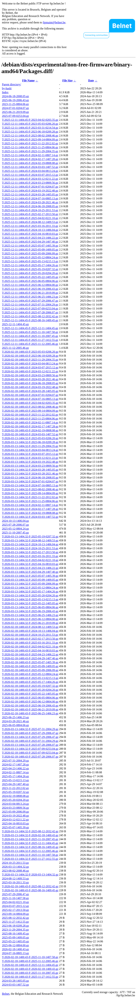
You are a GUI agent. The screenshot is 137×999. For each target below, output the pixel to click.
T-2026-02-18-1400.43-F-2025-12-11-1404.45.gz (30, 964)
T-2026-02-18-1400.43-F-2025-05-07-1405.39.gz (30, 662)
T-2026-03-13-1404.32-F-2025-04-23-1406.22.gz (30, 567)
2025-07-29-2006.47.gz (15, 894)
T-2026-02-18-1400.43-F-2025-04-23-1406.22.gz (30, 654)
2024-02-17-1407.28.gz (15, 764)
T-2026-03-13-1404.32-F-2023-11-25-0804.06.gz (30, 501)
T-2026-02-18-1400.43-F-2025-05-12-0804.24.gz (30, 674)
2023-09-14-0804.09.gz (15, 913)
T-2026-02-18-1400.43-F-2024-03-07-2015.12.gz (30, 367)
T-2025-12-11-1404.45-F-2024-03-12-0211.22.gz (30, 178)
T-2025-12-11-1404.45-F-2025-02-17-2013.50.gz (30, 214)
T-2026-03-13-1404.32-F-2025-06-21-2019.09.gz (30, 622)
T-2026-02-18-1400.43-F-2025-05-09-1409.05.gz (30, 666)
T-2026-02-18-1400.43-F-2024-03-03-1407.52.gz (30, 434)
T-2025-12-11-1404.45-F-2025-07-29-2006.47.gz (30, 300)
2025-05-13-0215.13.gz (15, 780)
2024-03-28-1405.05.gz (15, 980)
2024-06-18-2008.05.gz (15, 96)
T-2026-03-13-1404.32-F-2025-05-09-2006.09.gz (30, 583)
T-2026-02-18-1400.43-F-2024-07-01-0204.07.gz (30, 394)
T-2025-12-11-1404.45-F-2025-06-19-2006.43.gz (30, 288)
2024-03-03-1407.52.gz (15, 984)
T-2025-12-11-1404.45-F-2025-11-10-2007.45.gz (30, 336)
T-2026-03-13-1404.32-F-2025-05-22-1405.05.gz (30, 603)
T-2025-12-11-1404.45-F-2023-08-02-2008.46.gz (30, 135)
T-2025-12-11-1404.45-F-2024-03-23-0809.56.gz (30, 182)
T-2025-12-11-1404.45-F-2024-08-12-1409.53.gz (30, 222)
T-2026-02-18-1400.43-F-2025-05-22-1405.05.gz (30, 693)
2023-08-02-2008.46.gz (15, 870)
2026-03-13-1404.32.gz (15, 866)
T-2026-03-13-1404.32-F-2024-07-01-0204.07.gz (30, 481)
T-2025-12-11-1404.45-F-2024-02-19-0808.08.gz (30, 163)
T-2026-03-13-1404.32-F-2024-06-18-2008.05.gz (30, 477)
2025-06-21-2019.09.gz (15, 111)
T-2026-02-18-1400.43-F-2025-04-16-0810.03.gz (30, 650)
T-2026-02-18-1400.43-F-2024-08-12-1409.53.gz (30, 626)
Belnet (5, 993)
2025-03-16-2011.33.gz (15, 882)
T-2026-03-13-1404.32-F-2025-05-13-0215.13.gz (30, 599)
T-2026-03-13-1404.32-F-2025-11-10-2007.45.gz (30, 839)
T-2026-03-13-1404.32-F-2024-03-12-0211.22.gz (30, 457)
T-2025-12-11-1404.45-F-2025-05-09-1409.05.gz (30, 249)
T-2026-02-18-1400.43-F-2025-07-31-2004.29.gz (30, 740)
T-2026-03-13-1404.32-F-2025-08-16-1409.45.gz (30, 847)
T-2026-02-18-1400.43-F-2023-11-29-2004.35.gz (30, 359)
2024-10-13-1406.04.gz (15, 520)
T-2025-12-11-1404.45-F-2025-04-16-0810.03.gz (30, 233)
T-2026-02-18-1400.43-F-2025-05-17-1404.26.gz (30, 681)
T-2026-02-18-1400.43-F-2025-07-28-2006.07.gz (30, 756)
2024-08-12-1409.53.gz (15, 878)
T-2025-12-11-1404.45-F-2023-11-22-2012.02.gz (30, 143)
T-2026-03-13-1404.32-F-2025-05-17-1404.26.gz (30, 591)
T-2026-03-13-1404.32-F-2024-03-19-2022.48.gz (30, 461)
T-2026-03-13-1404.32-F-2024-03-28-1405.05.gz (30, 469)
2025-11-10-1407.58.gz (15, 898)
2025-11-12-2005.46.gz (15, 347)
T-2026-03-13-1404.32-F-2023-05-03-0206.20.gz (30, 438)
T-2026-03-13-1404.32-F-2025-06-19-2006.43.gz (30, 611)
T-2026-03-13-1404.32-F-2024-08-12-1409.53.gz (30, 540)
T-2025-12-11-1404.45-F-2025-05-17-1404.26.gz (30, 265)
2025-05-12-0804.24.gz (15, 528)
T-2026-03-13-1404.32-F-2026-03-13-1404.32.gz (30, 874)
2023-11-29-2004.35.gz (15, 929)
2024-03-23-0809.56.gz (15, 807)
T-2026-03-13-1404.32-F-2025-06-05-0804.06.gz (30, 607)
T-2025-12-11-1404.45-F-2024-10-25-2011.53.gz (30, 210)
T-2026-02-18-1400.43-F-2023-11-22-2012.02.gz (30, 414)
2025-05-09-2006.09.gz (15, 811)
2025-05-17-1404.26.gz (15, 776)
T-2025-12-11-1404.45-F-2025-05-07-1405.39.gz (30, 245)
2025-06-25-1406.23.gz (15, 717)
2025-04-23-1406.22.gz (15, 768)
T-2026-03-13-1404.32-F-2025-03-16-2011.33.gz (30, 556)
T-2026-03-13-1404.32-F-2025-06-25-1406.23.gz (30, 615)
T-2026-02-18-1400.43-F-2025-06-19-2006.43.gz (30, 705)
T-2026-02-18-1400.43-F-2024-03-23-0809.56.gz (30, 375)
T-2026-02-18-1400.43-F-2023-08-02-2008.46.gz (30, 406)
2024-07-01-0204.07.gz (15, 108)
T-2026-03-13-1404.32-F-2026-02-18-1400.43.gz (30, 835)
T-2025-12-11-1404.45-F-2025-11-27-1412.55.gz (30, 339)
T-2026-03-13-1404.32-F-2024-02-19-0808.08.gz (30, 512)
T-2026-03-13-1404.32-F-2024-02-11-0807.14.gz (30, 505)
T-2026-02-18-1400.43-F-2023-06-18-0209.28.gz (30, 355)
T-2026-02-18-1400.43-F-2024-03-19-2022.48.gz (30, 387)
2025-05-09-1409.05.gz (15, 937)
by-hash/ (7, 88)
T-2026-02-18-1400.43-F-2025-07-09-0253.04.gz (30, 752)
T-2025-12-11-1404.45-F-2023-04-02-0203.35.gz (30, 119)
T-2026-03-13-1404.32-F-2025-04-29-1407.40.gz (30, 571)
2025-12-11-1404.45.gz (15, 324)
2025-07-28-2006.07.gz (15, 524)
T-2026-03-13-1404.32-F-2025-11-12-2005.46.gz (30, 850)
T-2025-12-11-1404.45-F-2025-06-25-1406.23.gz (30, 296)
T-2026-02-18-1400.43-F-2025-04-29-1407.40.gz (30, 658)
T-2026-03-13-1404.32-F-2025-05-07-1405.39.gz (30, 575)
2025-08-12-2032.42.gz (15, 917)
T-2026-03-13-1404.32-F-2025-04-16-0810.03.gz (30, 564)
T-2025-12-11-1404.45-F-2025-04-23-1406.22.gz (30, 237)
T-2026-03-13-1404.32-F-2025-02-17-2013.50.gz (30, 552)
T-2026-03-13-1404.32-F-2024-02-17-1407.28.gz (30, 508)
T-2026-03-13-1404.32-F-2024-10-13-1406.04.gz (30, 544)
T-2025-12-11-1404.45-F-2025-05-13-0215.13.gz (30, 261)
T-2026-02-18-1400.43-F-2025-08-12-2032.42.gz (30, 886)
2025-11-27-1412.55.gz (15, 921)
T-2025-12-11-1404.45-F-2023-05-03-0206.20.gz (30, 123)
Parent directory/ (11, 84)
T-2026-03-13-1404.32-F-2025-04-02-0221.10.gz (30, 560)
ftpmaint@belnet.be (54, 22)
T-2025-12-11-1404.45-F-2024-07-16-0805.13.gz (30, 198)
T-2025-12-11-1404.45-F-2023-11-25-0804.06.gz (30, 147)
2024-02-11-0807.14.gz (15, 772)
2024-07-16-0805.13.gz (15, 953)
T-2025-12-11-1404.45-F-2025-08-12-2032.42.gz (30, 316)
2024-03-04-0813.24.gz (15, 803)
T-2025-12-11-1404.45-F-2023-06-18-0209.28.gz (30, 131)
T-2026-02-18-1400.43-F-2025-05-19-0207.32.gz (30, 685)
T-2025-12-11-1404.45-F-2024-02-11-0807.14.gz (30, 155)
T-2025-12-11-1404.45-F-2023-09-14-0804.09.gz (30, 139)
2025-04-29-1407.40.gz (15, 784)
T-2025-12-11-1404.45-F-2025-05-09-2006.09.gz (30, 253)
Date (91, 80)
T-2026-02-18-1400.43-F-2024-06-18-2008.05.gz (30, 383)
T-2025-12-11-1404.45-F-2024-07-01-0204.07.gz (30, 186)
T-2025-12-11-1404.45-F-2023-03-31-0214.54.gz (30, 127)
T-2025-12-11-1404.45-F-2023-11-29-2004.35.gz (30, 151)
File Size (67, 80)
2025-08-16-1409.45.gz (15, 933)
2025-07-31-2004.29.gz (15, 760)
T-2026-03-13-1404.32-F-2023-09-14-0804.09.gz (30, 493)
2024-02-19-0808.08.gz (15, 795)
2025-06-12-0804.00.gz (15, 945)
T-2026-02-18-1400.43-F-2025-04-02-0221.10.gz (30, 646)
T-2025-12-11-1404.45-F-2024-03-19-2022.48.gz (30, 190)
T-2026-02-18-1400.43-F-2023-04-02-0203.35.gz (30, 402)
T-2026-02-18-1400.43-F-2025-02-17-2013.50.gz (30, 638)
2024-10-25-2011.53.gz (15, 862)
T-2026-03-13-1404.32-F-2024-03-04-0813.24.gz (30, 450)
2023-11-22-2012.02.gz (15, 788)
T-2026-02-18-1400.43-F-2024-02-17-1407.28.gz (30, 426)
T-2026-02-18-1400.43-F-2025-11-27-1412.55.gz (30, 976)
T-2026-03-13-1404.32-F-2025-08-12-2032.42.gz (30, 831)
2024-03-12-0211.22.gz (15, 819)
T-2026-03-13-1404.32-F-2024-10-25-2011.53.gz (30, 548)
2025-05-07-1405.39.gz (15, 827)
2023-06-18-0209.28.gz (15, 925)
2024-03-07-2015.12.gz (15, 906)
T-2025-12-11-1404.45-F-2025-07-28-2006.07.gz (30, 312)
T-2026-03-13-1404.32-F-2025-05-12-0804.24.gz (30, 587)
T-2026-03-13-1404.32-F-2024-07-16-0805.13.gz (30, 485)
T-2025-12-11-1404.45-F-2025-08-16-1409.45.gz (30, 320)
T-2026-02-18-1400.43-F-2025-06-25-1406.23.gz (30, 713)
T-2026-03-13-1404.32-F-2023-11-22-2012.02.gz (30, 497)
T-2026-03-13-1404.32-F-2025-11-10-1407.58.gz (30, 854)
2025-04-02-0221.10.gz (15, 902)
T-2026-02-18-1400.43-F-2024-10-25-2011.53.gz (30, 634)
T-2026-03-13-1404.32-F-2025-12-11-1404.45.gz (30, 843)
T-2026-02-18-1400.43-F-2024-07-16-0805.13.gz (30, 398)
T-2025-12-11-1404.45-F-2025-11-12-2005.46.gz (30, 343)
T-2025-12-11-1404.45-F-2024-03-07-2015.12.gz (30, 174)
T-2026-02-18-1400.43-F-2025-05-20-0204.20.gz (30, 689)
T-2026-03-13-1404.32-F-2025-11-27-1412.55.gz (30, 858)
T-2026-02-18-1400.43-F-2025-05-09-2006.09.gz (30, 670)
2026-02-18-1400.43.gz (15, 949)
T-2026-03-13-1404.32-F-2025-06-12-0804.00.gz (30, 619)
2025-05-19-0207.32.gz (15, 792)
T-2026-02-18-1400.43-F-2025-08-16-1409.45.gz (30, 890)
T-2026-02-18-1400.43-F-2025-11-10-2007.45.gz (30, 972)
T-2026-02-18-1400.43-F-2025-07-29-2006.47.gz (30, 733)
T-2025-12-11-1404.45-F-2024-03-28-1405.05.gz (30, 194)
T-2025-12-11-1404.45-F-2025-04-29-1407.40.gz (30, 241)
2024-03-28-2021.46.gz (15, 721)
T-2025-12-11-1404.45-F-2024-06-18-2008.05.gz (30, 206)
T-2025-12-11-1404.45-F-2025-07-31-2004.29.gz (30, 304)
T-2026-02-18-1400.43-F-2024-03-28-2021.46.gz (30, 379)
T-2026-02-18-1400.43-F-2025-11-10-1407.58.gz (30, 957)
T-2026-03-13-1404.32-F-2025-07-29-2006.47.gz (30, 736)
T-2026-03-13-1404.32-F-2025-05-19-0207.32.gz (30, 536)
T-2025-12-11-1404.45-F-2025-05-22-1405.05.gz (30, 277)
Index (5, 92)
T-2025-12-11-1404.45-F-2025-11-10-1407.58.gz (30, 332)
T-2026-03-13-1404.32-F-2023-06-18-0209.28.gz (30, 442)
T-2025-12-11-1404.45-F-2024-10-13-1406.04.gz (30, 229)
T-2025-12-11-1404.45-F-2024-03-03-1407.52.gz (30, 166)
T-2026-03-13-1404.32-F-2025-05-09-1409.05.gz (30, 579)
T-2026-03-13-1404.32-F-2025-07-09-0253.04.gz (30, 748)
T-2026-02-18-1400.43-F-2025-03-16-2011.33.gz (30, 642)
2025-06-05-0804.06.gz (15, 725)
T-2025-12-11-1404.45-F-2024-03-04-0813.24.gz (30, 170)
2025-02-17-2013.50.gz (15, 909)
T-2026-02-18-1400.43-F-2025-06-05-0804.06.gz (30, 697)
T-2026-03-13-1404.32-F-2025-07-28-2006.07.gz (30, 744)
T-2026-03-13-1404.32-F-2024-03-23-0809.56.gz (30, 465)
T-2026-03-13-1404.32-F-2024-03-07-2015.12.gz (30, 453)
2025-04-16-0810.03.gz (15, 823)
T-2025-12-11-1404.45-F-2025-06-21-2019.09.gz (30, 292)
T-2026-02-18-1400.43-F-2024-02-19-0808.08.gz (30, 430)
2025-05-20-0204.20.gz (15, 799)
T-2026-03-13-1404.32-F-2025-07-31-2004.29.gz (30, 729)
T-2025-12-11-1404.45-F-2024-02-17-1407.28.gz (30, 159)
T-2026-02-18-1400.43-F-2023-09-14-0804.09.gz (30, 410)
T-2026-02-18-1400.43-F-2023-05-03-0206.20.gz (30, 351)
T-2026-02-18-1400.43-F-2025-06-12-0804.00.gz (30, 701)
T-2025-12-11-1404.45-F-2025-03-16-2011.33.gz (30, 225)
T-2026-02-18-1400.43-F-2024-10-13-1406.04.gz (30, 630)
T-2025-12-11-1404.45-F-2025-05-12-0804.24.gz (30, 257)
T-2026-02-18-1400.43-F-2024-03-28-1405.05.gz (30, 391)
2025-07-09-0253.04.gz (15, 115)
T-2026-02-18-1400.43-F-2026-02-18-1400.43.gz (30, 968)
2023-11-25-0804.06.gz (15, 104)
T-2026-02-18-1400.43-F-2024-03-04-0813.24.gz (30, 363)
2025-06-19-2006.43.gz (15, 100)
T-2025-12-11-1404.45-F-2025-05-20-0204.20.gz (30, 273)
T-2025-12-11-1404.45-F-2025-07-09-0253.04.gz (30, 308)
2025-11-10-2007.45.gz (15, 532)
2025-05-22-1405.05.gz (15, 941)
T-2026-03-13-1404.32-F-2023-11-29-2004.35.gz (30, 446)
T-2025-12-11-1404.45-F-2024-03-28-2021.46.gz (30, 202)
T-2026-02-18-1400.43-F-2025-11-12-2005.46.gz (30, 961)
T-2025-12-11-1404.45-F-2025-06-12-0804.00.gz (30, 284)
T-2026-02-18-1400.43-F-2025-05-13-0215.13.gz (30, 678)
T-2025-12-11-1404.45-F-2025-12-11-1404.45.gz (30, 328)
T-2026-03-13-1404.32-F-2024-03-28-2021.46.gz (30, 473)
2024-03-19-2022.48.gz (15, 815)
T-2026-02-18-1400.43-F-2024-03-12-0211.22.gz (30, 371)
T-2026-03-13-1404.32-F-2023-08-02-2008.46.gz (30, 489)
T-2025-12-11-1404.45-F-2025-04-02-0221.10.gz (30, 218)
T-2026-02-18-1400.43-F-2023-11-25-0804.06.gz (30, 418)
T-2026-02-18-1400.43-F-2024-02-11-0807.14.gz (30, 422)
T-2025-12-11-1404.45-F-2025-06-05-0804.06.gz (30, 280)
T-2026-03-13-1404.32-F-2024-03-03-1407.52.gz (30, 516)
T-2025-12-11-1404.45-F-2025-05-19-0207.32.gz (30, 269)
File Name (28, 80)
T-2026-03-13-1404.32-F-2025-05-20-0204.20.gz (30, 595)
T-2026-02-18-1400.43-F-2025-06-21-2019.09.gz (30, 709)
